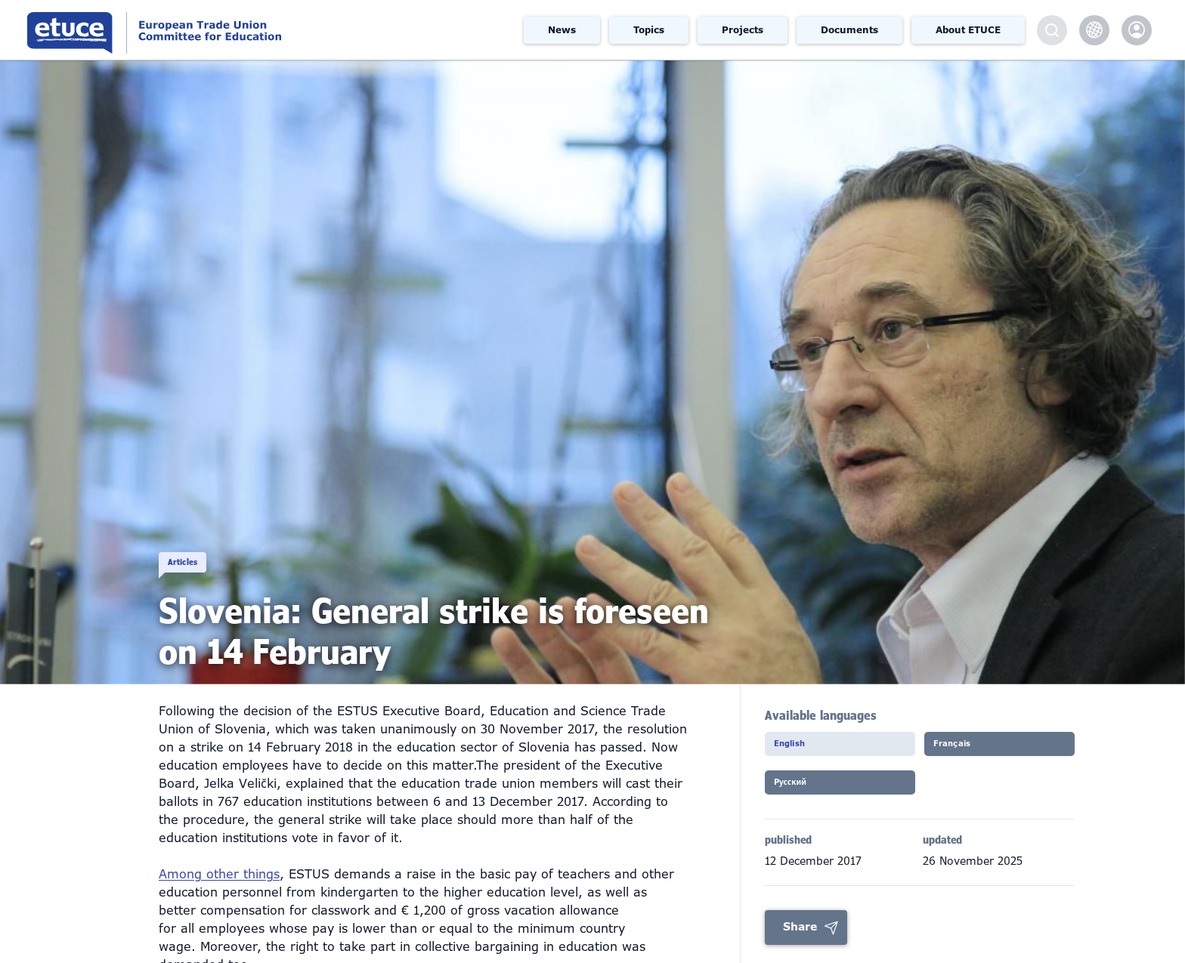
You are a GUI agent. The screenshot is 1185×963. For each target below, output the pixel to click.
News (562, 30)
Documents (849, 30)
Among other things (219, 874)
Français (967, 748)
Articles (204, 545)
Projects (742, 30)
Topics (648, 30)
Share (800, 936)
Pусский (806, 791)
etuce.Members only (1137, 30)
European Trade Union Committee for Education (222, 30)
